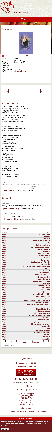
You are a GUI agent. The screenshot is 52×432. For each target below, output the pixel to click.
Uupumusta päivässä (42, 249)
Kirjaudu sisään (26, 359)
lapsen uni (46, 251)
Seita (48, 243)
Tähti (48, 328)
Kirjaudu (5, 190)
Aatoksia (47, 236)
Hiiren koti (46, 283)
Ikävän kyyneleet (44, 320)
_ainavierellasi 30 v (26, 404)
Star (12, 203)
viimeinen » (36, 343)
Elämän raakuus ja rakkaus (40, 324)
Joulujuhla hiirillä (44, 253)
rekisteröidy (14, 190)
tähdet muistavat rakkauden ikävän (37, 300)
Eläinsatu (46, 337)
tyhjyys (47, 298)
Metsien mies (45, 260)
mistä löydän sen (44, 285)
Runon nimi (46, 232)
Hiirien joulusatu (44, 234)
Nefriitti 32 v (26, 402)
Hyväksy (5, 429)
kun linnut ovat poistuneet (40, 247)
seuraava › (23, 343)
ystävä (47, 268)
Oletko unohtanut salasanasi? (26, 366)
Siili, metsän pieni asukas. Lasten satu (36, 266)
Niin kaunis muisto (43, 277)
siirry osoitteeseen (21, 71)
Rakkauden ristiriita (43, 330)
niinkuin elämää (44, 256)
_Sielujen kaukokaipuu (42, 322)
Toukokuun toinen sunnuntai (39, 315)
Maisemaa (46, 258)
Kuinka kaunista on (43, 245)
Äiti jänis (47, 335)
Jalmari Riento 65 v (26, 395)
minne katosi (45, 290)
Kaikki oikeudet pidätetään (38, 184)
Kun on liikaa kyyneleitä (41, 332)
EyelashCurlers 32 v (26, 400)
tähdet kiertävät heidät (41, 294)
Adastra (28, 386)
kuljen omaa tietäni (43, 296)
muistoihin (46, 238)
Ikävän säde (46, 292)
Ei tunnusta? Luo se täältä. (26, 363)
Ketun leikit (46, 326)
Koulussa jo (46, 270)
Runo (32, 188)
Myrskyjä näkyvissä (43, 309)
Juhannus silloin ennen (42, 307)
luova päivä (46, 339)
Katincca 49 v (26, 397)
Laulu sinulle (45, 264)
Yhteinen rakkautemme (41, 313)
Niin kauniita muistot (42, 303)
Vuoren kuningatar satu (41, 281)
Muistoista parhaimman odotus (38, 305)
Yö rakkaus (46, 317)
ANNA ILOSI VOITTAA (42, 275)
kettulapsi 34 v (26, 399)
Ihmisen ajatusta (44, 311)
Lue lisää (4, 426)
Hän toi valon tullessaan (41, 241)
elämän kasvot (44, 273)
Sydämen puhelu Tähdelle (40, 262)
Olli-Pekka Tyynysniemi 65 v (26, 393)
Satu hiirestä (45, 288)
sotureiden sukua (43, 279)
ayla (15, 213)
